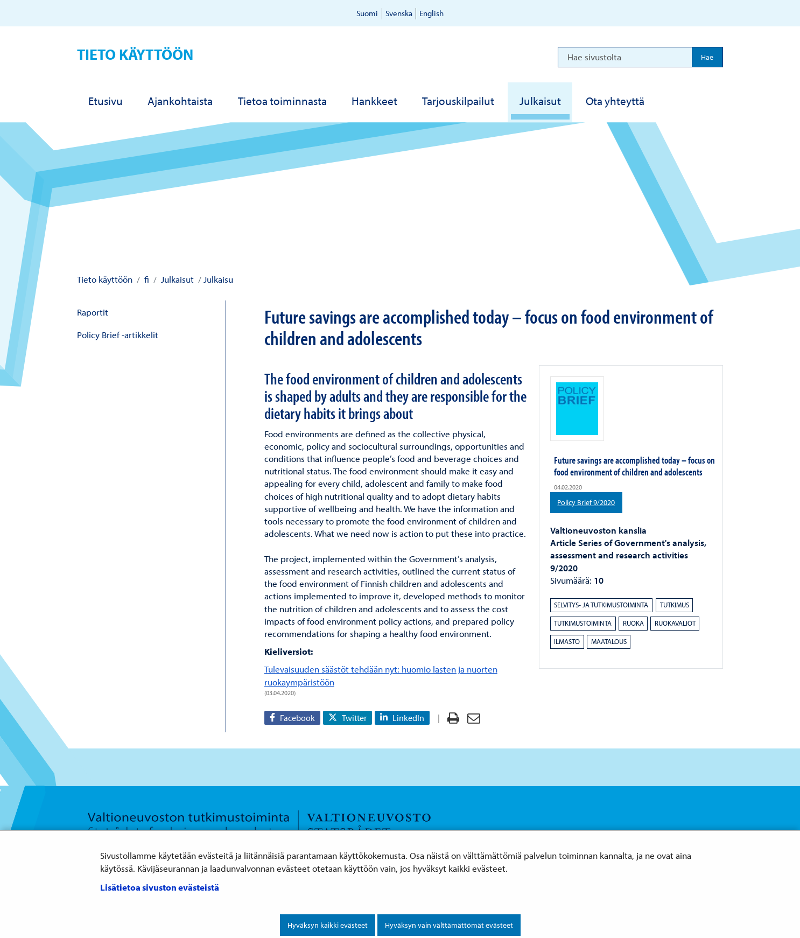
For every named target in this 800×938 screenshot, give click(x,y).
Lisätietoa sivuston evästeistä (159, 887)
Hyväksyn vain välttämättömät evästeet (449, 925)
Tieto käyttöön (135, 54)
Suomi (367, 13)
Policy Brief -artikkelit (117, 334)
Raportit (92, 312)
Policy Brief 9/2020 (589, 501)
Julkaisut (176, 279)
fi (145, 279)
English (431, 13)
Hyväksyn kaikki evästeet (327, 925)
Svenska (398, 13)
